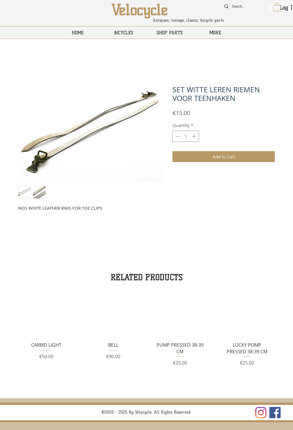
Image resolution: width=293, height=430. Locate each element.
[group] (146, 332)
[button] (277, 6)
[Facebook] (275, 412)
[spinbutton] (186, 136)
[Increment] (194, 136)
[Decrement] (177, 136)
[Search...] (239, 6)
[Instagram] (260, 412)
